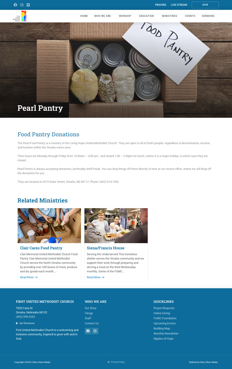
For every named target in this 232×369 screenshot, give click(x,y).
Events (190, 15)
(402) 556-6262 (25, 316)
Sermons (209, 16)
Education (147, 16)
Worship (126, 16)
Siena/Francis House (106, 247)
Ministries (170, 16)
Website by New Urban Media (203, 362)
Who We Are (103, 16)
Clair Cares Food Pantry (41, 247)
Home (84, 15)
